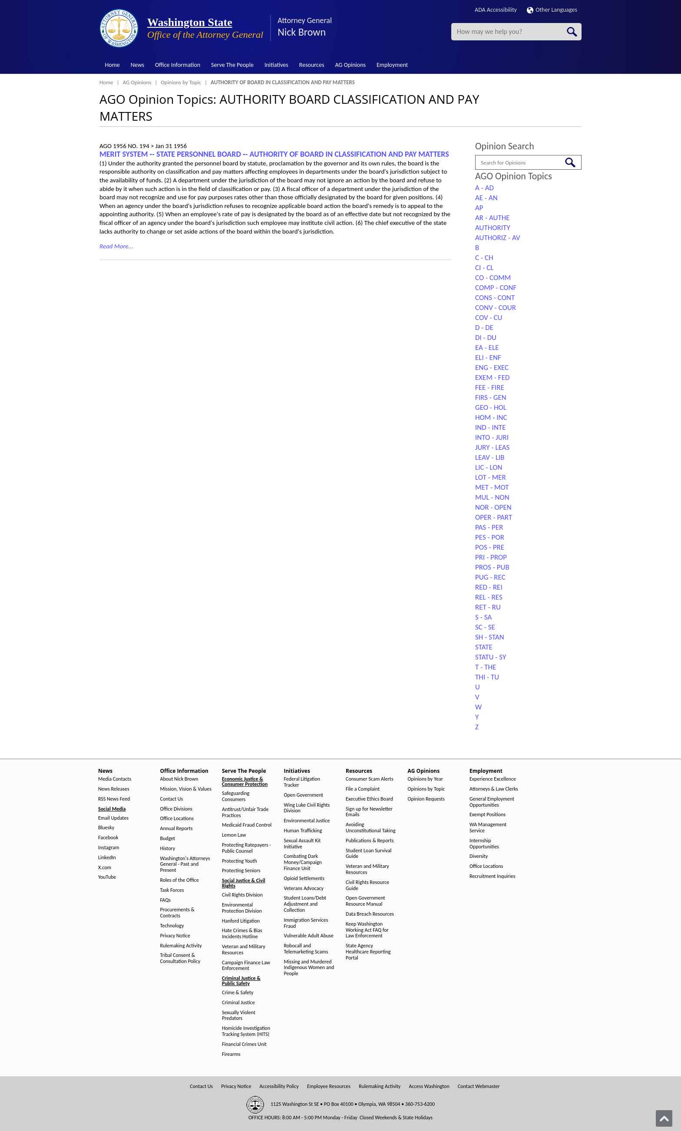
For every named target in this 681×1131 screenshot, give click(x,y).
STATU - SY (490, 657)
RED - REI (488, 587)
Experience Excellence (492, 779)
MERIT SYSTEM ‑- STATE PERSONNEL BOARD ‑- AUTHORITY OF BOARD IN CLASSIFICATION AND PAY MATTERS (274, 154)
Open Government (304, 795)
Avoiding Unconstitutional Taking (371, 828)
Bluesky (106, 828)
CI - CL (484, 267)
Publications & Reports (369, 841)
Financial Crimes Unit (244, 1044)
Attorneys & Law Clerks (493, 789)
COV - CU (488, 317)
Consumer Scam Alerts (369, 779)
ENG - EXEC (492, 367)
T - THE (485, 667)
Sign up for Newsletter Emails (369, 812)
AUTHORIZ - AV (497, 237)
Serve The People (232, 65)
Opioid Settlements (304, 878)
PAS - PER (489, 527)
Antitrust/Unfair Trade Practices (245, 812)
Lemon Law (234, 835)
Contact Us (171, 799)
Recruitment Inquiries (492, 876)
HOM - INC (491, 417)
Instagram (108, 848)
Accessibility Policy (279, 1086)
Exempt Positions (487, 815)
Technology (172, 926)
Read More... (116, 246)
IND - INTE (490, 427)
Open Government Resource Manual (365, 901)
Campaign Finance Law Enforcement (246, 966)
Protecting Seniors (241, 871)
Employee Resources (328, 1086)
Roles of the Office (179, 880)
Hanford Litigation (241, 921)
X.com (104, 868)
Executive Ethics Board (369, 799)
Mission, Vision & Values (186, 789)
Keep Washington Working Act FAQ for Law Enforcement (367, 930)
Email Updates (113, 818)
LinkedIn (107, 858)
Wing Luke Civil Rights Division (307, 808)
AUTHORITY (492, 227)
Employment (392, 65)
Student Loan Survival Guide (368, 854)
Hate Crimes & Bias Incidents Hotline (242, 934)
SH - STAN (489, 637)
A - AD (484, 187)
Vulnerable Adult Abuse (309, 936)
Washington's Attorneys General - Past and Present (185, 865)
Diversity (478, 856)
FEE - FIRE (489, 387)
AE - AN (486, 197)
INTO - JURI (492, 437)
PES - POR (489, 537)
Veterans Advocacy (304, 888)
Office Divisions (176, 809)
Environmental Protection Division (242, 908)
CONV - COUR (495, 307)
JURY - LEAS (492, 447)
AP (479, 207)
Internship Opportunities (484, 844)
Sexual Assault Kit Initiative (302, 844)
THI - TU (487, 677)
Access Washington (429, 1086)
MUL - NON (492, 497)
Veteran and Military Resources (243, 950)
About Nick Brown (179, 779)
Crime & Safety (237, 993)
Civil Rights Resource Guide (367, 885)
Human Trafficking (303, 831)
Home (112, 65)
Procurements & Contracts (177, 913)
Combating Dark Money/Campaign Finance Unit (303, 862)
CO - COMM (493, 277)
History (167, 848)
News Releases (113, 789)
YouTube (107, 877)
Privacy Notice (175, 936)
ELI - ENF (488, 357)
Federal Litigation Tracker (302, 782)
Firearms (231, 1054)
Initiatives (276, 65)
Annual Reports (176, 828)
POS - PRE (489, 547)
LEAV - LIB (490, 457)
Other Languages (552, 9)
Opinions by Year (425, 779)
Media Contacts (114, 779)
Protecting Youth (239, 861)
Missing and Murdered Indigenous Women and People (309, 968)
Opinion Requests (426, 799)
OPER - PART (493, 517)
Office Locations (177, 818)
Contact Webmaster (479, 1086)
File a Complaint (363, 789)
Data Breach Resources (370, 914)
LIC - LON (488, 467)
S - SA (483, 617)
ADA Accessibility (496, 9)
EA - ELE (487, 347)
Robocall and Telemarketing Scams (306, 949)
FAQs (165, 900)
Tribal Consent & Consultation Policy (180, 958)
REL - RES (488, 597)
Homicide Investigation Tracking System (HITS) (246, 1031)
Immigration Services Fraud (306, 923)
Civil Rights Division (242, 895)
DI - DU (485, 337)
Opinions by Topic (181, 82)
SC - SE (485, 627)
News (137, 65)
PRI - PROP (491, 557)
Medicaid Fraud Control (246, 825)
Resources (311, 65)
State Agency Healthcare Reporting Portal (368, 952)
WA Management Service (487, 828)
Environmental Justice (307, 821)
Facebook (108, 838)
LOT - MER (490, 477)
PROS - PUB (492, 567)
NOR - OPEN (493, 507)
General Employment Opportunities (491, 802)
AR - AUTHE (492, 217)
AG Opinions (350, 65)
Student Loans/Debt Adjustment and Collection (305, 904)
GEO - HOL (490, 407)
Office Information (177, 65)
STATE (484, 647)
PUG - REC (490, 577)
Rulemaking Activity (181, 946)
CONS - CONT (495, 297)
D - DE (484, 327)
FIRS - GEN (490, 397)
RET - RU (488, 607)
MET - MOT (492, 487)
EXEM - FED (492, 377)
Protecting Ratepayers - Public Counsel (246, 848)
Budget (167, 838)
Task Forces (172, 890)
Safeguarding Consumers (235, 796)
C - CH (484, 257)
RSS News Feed (114, 799)
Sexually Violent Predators (238, 1016)
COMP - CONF (495, 287)
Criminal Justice (238, 1003)
